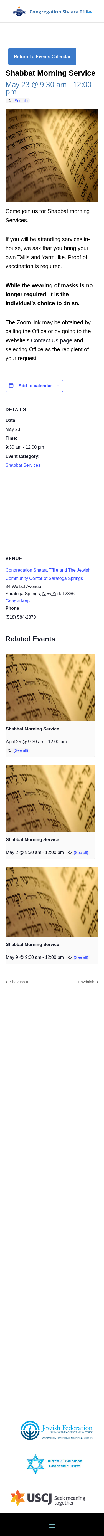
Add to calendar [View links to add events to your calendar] (35, 385)
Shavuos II (18, 982)
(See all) (20, 100)
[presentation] (50, 687)
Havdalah (86, 982)
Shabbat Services (23, 465)
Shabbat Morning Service (32, 729)
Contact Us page (51, 340)
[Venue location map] (52, 513)
